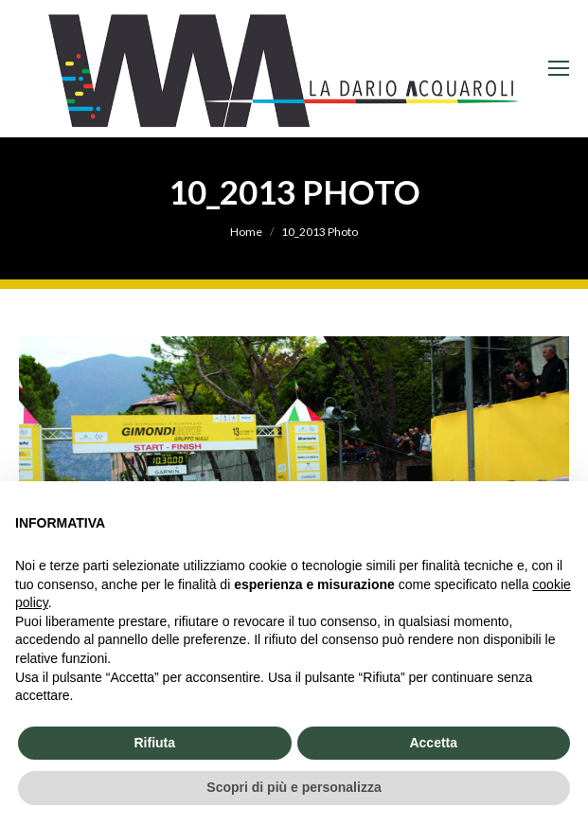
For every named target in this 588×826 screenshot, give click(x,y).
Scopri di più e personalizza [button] (293, 787)
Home (246, 231)
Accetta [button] (433, 742)
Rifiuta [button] (154, 742)
